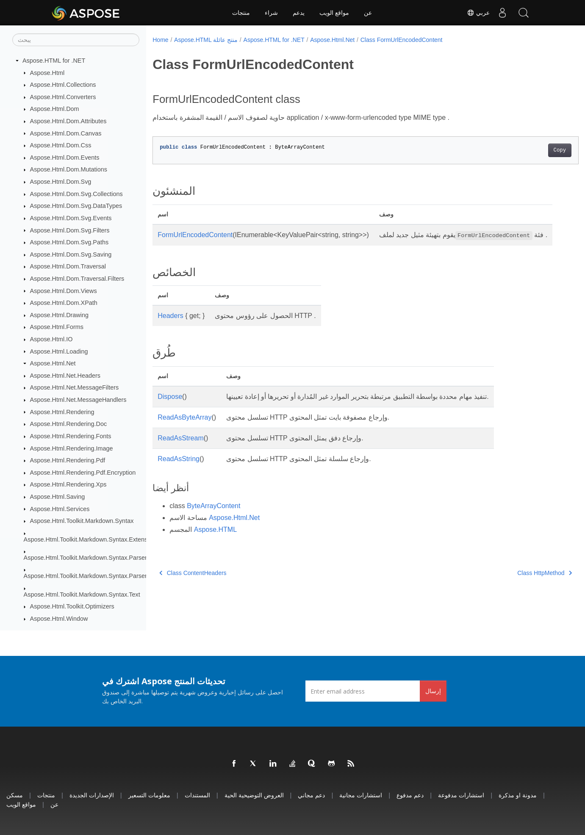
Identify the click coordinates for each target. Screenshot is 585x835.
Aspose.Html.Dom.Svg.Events (71, 218)
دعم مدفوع (410, 795)
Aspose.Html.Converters (63, 97)
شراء (271, 12)
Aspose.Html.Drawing (59, 315)
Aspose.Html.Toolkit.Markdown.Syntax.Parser (85, 557)
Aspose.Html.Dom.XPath (63, 302)
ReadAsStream (181, 448)
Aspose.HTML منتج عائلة (206, 39)
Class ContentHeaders (192, 583)
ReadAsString (179, 469)
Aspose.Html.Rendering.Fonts (70, 436)
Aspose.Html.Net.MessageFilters (74, 387)
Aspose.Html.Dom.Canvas (66, 133)
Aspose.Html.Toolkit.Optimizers (72, 606)
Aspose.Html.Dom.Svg (60, 181)
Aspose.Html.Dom (54, 108)
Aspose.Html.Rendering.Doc (68, 423)
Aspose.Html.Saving (57, 496)
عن (368, 12)
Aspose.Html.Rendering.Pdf (67, 460)
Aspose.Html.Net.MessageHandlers (78, 399)
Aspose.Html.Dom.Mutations (68, 169)
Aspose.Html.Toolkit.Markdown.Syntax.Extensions (91, 539)
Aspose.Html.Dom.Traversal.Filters (77, 278)
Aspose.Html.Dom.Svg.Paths (69, 242)
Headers (170, 325)
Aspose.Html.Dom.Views (63, 291)
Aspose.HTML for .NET (53, 60)
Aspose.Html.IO (51, 339)
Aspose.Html (47, 72)
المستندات (197, 795)
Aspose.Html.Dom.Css (60, 145)
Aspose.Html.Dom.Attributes (68, 121)
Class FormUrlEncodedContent (401, 39)
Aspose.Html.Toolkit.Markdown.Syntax (82, 520)
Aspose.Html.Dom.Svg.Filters (70, 230)
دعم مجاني (311, 795)
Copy (530, 150)
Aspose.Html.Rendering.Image (71, 448)
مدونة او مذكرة (518, 795)
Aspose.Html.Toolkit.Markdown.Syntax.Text (82, 594)
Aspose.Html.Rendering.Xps (68, 484)
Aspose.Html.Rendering (62, 412)
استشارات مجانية (360, 795)
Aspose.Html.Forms (56, 326)
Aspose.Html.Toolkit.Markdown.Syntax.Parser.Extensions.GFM (109, 575)
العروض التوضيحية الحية (254, 795)
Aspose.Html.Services (60, 509)
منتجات (241, 12)
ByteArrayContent (213, 516)
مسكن (14, 795)
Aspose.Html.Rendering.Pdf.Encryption (83, 472)
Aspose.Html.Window (59, 618)
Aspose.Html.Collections (63, 84)
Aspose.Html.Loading (59, 351)
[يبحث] (75, 39)
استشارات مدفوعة (461, 795)
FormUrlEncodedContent (195, 234)
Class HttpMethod (515, 583)
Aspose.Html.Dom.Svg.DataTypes (76, 205)
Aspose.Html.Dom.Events (65, 157)
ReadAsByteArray (184, 427)
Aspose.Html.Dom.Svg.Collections (76, 194)
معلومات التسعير (149, 795)
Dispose (170, 406)
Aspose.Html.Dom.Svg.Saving (71, 254)
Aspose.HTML (215, 539)
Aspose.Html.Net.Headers (65, 375)
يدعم (299, 12)
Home (160, 39)
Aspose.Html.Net (53, 363)
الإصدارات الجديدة (91, 795)
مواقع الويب (334, 12)
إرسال (433, 691)
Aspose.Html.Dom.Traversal (68, 266)
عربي (478, 13)
